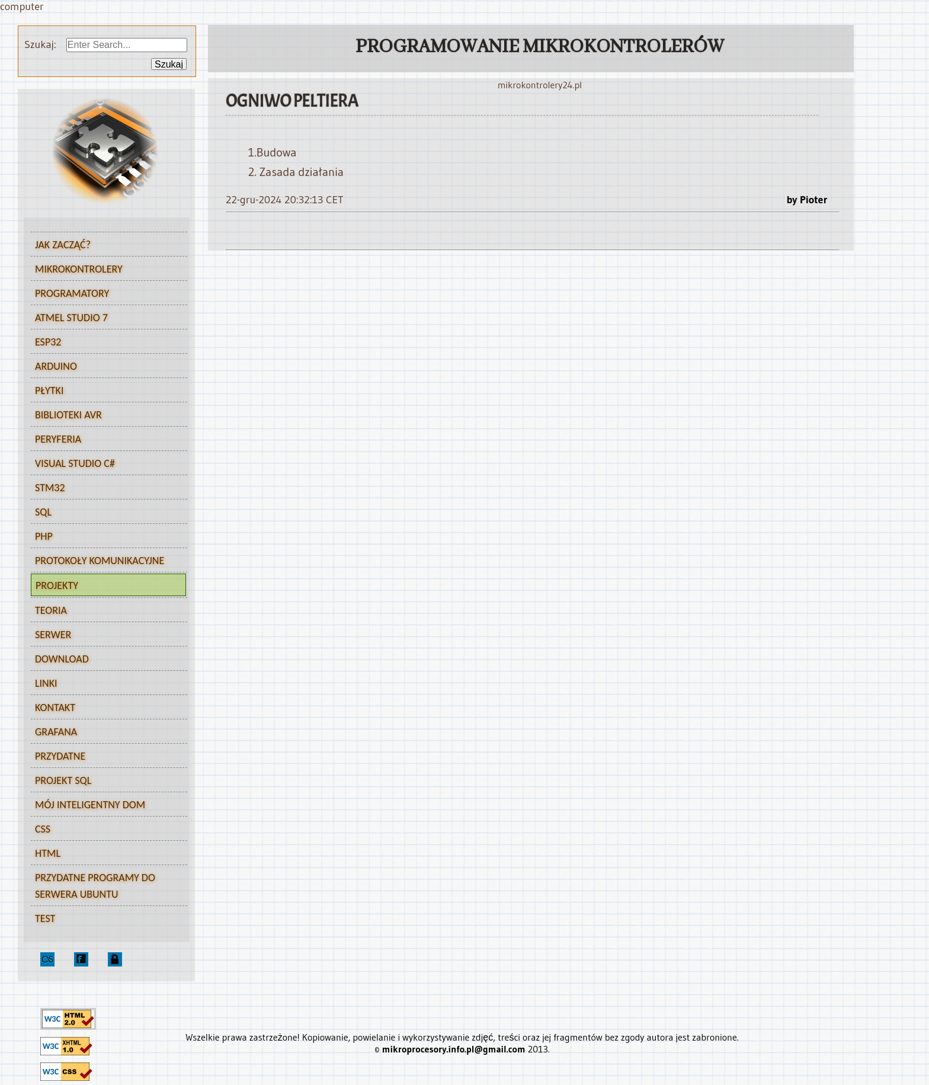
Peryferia (105, 441)
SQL (105, 513)
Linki (46, 683)
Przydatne (105, 758)
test (45, 918)
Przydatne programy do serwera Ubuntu (95, 886)
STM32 (105, 489)
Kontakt (55, 707)
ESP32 (105, 343)
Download (62, 658)
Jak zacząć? (105, 246)
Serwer (105, 636)
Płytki (105, 392)
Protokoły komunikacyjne (105, 562)
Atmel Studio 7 (105, 319)
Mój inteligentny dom (90, 804)
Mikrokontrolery (105, 271)
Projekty (104, 587)
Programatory (105, 295)
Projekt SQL (63, 780)
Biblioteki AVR (105, 416)
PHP (105, 538)
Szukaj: (42, 44)
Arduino (105, 368)
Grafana (56, 731)
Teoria (105, 612)
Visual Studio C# (105, 465)
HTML (105, 855)
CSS (105, 830)
